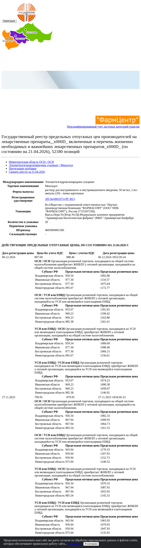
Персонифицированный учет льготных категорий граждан (103, 125)
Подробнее (74, 543)
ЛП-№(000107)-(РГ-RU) (60, 199)
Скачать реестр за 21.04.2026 (27, 171)
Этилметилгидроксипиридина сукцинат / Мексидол (41, 165)
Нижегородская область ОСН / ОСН (31, 161)
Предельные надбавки (22, 168)
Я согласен (91, 543)
